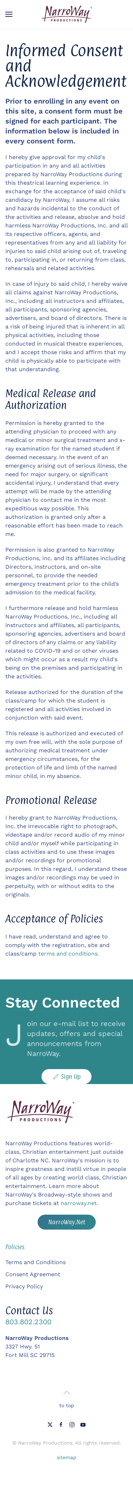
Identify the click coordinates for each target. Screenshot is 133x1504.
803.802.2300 (28, 1322)
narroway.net (79, 1203)
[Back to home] (66, 14)
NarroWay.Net (66, 1222)
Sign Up (66, 1076)
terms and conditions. (68, 953)
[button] (8, 14)
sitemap (66, 1457)
